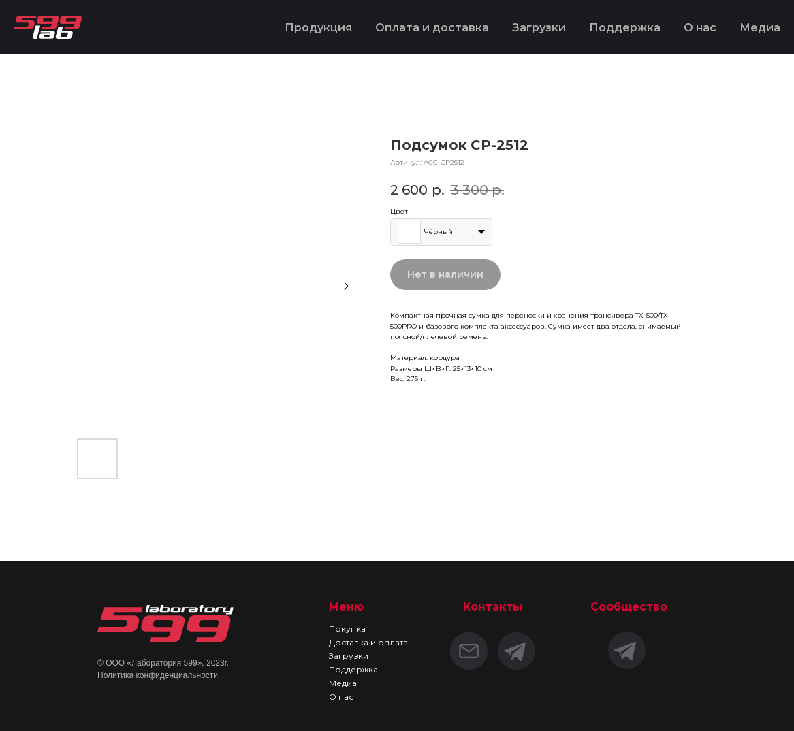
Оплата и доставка (432, 27)
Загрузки (539, 27)
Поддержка (625, 27)
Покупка (347, 628)
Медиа (760, 27)
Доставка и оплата (368, 642)
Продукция (318, 27)
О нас (700, 27)
